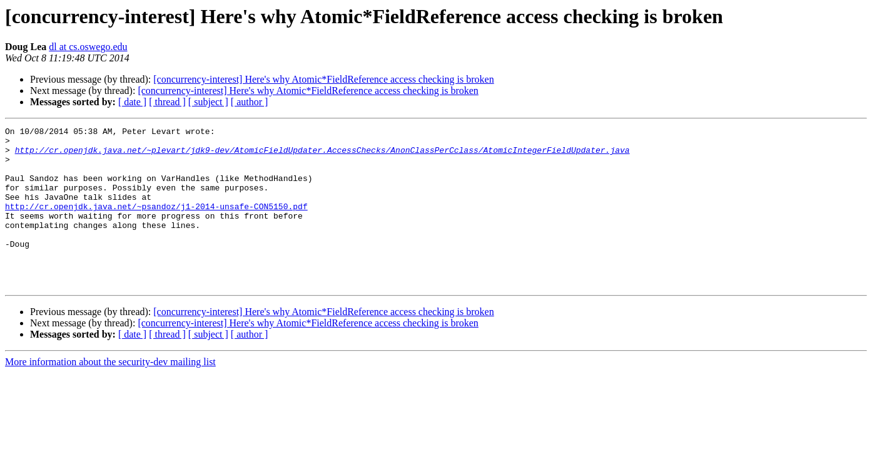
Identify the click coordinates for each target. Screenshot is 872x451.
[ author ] (249, 101)
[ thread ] (167, 101)
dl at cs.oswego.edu (88, 46)
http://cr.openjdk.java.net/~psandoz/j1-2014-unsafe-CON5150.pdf (156, 223)
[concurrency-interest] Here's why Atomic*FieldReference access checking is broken (323, 79)
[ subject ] (208, 101)
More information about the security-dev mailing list (110, 393)
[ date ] (132, 101)
